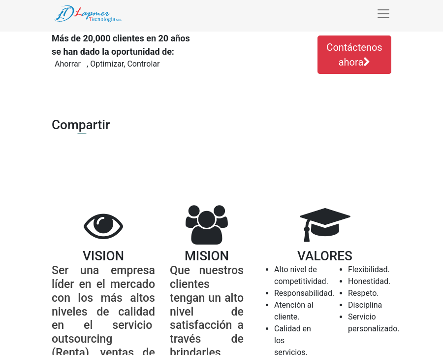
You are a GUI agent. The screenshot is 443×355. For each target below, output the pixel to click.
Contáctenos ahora (354, 54)
